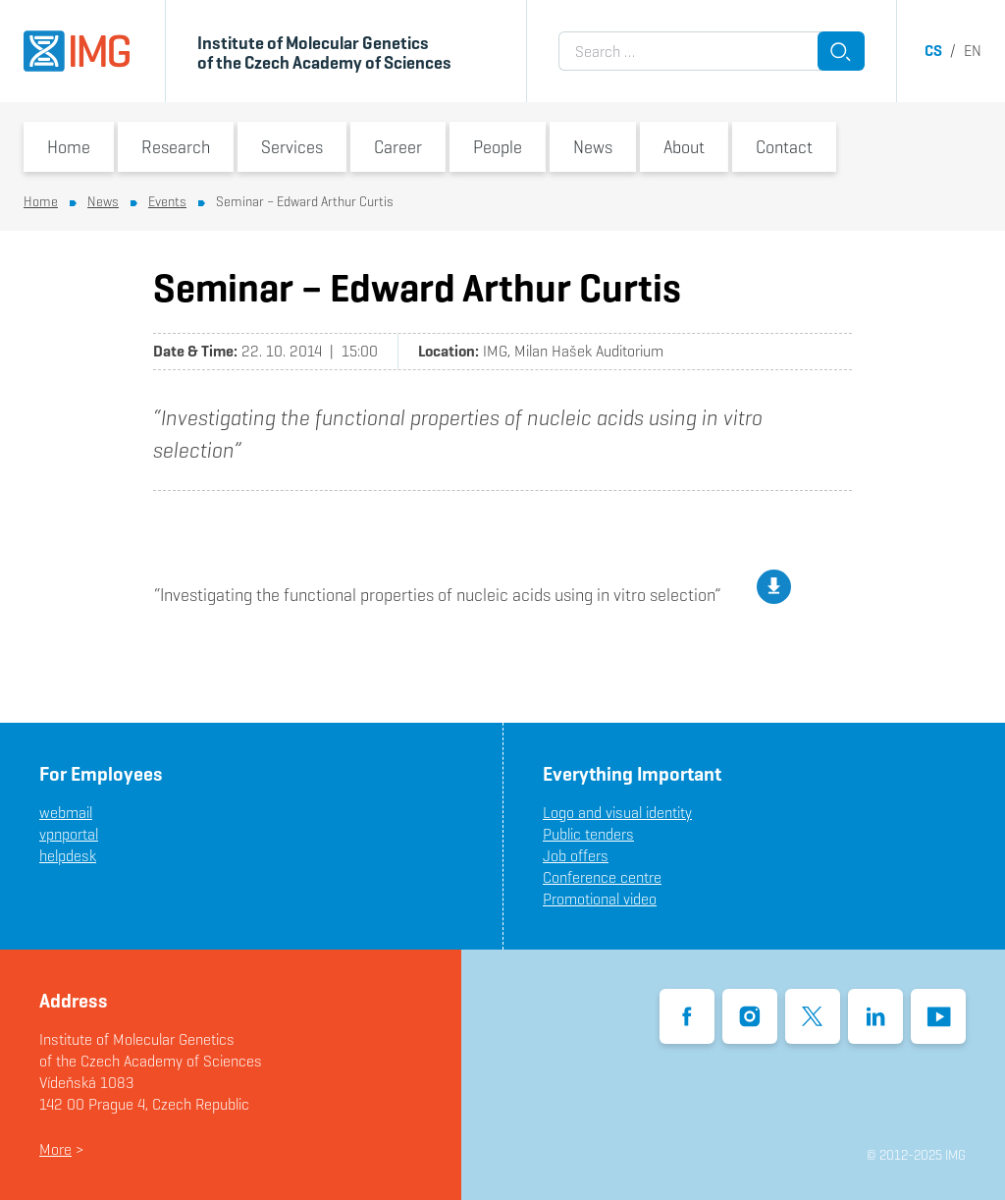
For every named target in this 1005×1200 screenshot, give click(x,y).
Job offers (575, 855)
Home (68, 147)
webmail (65, 812)
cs (933, 50)
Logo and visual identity (617, 812)
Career (398, 147)
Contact (784, 147)
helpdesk (67, 855)
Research (175, 147)
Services (292, 147)
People (497, 147)
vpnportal (68, 834)
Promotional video (600, 899)
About (684, 147)
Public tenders (588, 834)
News (592, 147)
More (55, 1149)
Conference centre (602, 877)
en (972, 50)
